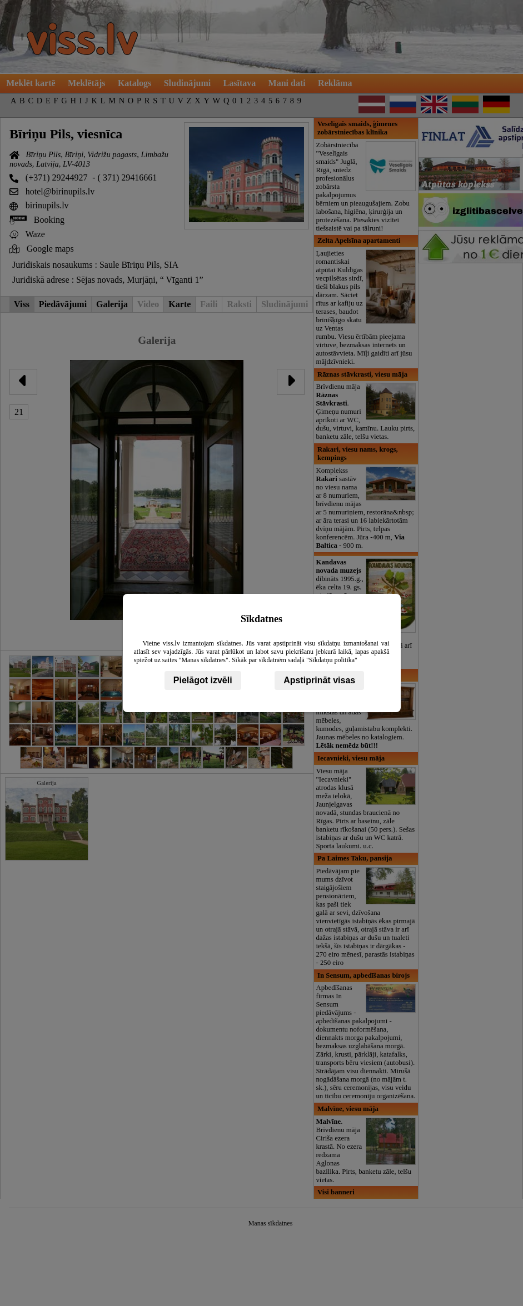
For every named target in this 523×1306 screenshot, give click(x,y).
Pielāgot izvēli (202, 680)
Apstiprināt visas (319, 680)
